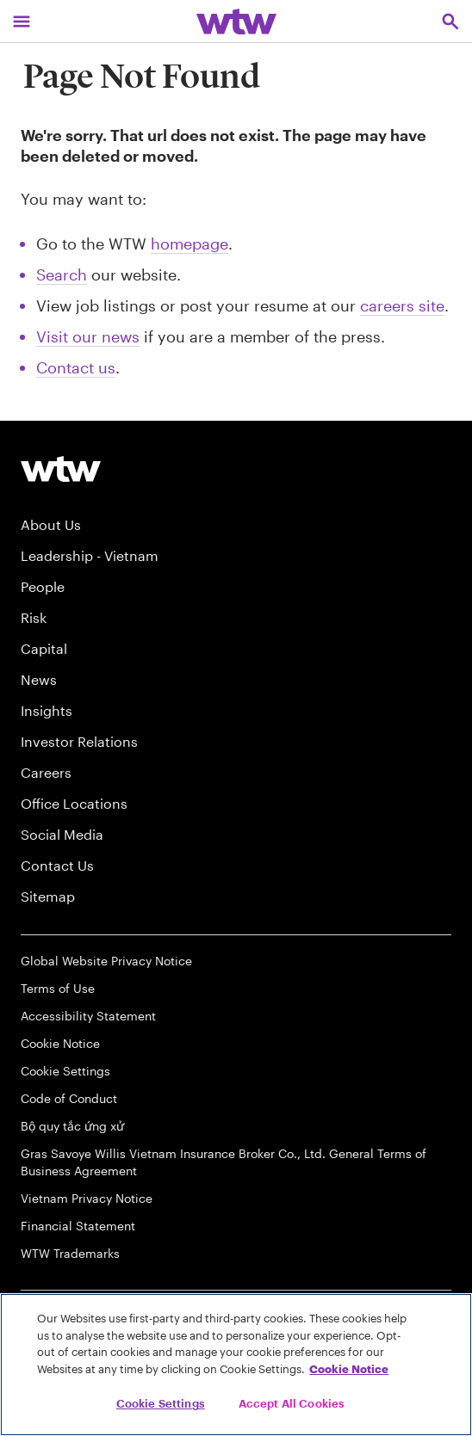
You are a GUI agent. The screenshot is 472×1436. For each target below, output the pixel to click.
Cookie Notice (60, 1043)
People (43, 586)
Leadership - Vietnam (89, 555)
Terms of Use (58, 988)
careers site (402, 305)
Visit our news (88, 336)
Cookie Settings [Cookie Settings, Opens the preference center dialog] (160, 1403)
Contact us (75, 367)
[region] (236, 1364)
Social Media (62, 834)
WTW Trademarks (70, 1253)
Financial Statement (78, 1225)
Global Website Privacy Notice (106, 960)
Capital (44, 648)
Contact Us (57, 865)
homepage (189, 243)
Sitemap (48, 896)
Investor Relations (79, 741)
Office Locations (74, 803)
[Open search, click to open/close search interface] (450, 21)
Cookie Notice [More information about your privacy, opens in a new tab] (348, 1369)
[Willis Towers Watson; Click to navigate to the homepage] (236, 21)
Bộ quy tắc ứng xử (72, 1126)
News (39, 679)
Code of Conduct (69, 1098)
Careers (46, 772)
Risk (34, 617)
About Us (51, 524)
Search (61, 274)
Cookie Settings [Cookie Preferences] (65, 1070)
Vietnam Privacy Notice (86, 1198)
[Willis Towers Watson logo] (61, 468)
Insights (46, 710)
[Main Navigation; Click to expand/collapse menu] (21, 21)
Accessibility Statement (88, 1015)
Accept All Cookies (292, 1403)
